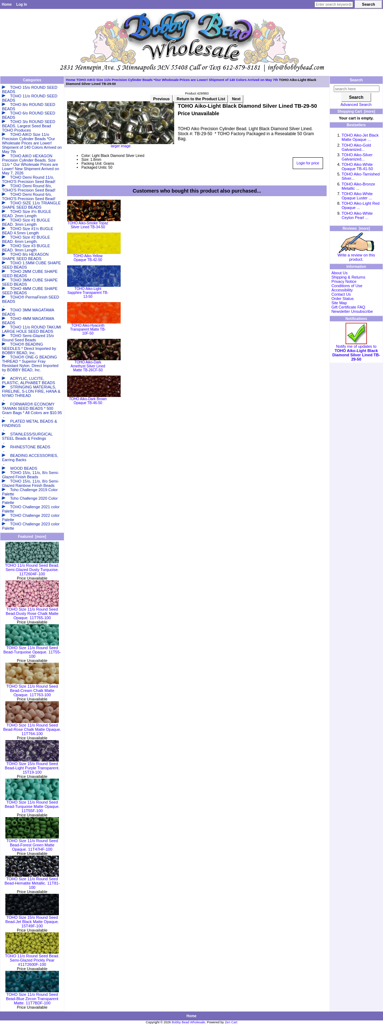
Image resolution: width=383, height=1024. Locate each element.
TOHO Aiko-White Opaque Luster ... (357, 196)
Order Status (342, 298)
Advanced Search (356, 104)
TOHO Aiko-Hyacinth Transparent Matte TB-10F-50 (88, 329)
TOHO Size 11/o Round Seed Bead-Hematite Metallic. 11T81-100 (32, 881)
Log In (21, 4)
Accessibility (342, 290)
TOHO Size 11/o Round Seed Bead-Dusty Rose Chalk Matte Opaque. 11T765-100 (32, 611)
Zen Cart (231, 1022)
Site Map (339, 303)
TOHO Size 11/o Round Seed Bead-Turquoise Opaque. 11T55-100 (32, 650)
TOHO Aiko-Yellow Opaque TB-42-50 (87, 258)
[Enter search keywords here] (333, 4)
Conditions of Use (346, 286)
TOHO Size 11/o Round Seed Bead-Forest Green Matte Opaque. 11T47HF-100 (32, 843)
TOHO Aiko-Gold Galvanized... (356, 147)
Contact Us (341, 294)
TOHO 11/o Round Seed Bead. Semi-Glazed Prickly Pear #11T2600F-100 (32, 958)
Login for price (308, 163)
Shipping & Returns (348, 277)
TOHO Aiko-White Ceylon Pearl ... (357, 215)
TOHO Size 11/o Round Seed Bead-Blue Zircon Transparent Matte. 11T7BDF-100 (32, 997)
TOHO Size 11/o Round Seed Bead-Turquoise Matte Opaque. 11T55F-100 (32, 804)
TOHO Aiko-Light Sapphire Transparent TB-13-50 (88, 293)
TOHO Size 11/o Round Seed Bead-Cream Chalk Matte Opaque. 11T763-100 (32, 689)
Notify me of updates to (356, 351)
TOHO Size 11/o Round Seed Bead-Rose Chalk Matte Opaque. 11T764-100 (32, 727)
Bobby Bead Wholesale (188, 1022)
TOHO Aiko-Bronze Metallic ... (358, 186)
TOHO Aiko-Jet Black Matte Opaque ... (360, 137)
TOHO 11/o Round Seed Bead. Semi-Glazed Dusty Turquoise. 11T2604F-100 (32, 568)
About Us (339, 273)
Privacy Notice (343, 281)
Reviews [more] (356, 228)
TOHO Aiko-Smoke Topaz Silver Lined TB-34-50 (87, 225)
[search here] (356, 89)
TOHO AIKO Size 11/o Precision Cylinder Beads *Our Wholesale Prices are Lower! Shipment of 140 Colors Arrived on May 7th (177, 80)
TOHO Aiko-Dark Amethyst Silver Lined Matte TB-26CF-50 (88, 366)
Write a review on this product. (356, 255)
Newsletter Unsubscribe (352, 311)
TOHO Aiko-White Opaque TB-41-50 (357, 166)
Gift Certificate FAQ (348, 307)
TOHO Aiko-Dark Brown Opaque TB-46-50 (88, 401)
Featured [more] (32, 537)
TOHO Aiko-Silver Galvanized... (357, 157)
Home (7, 4)
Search (356, 80)
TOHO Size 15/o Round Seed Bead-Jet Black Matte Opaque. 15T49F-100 (32, 920)
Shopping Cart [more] (356, 111)
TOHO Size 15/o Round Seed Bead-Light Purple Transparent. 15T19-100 (32, 766)
